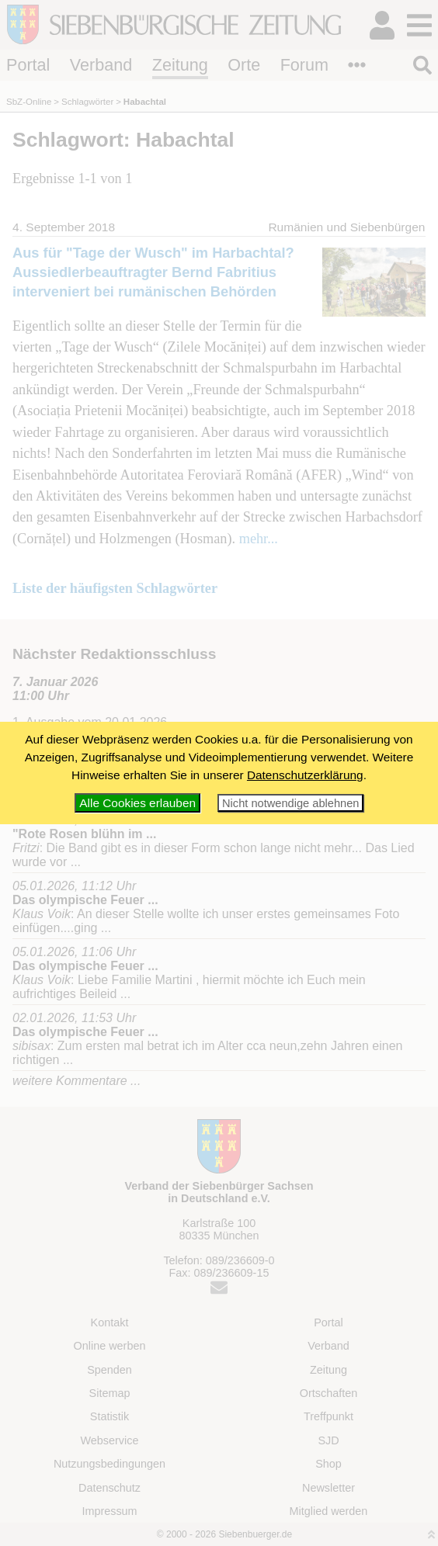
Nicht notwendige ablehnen (290, 803)
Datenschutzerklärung (305, 775)
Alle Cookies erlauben (137, 802)
